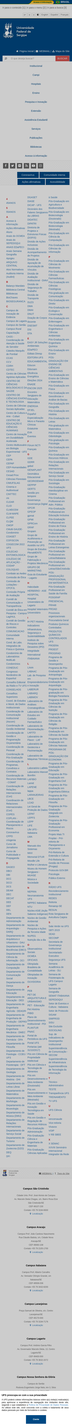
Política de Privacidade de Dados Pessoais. (49, 1405)
